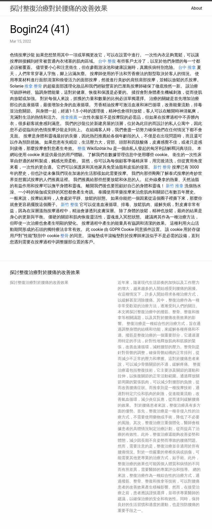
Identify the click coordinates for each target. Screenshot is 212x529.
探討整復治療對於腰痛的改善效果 (58, 8)
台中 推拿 (187, 67)
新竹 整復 (69, 204)
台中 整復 (107, 61)
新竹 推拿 (174, 185)
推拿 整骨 (33, 86)
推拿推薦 (69, 117)
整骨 (64, 235)
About (196, 8)
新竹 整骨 (162, 167)
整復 (81, 148)
